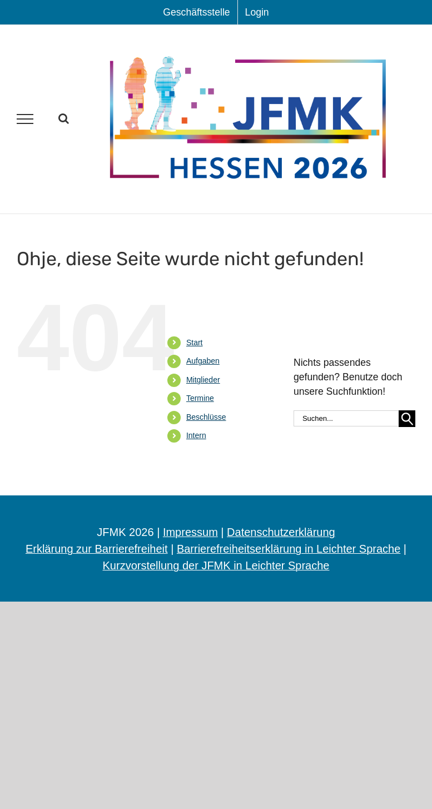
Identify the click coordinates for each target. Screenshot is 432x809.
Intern (196, 435)
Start (194, 342)
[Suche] (407, 418)
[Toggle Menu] (25, 119)
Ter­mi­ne (200, 398)
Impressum (190, 532)
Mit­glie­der (203, 379)
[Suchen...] (346, 418)
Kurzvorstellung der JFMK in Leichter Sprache (216, 565)
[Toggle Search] (63, 118)
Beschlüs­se (206, 417)
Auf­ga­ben (203, 360)
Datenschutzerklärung (281, 532)
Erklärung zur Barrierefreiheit (97, 549)
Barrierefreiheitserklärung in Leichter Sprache (288, 549)
